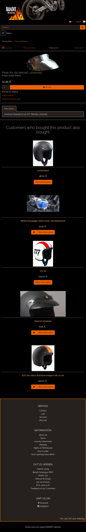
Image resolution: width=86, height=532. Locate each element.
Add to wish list (8, 95)
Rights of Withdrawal (43, 448)
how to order (43, 451)
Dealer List (43, 475)
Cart (43, 414)
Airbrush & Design (43, 479)
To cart (47, 87)
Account (43, 417)
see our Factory (43, 482)
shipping (43, 445)
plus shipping (78, 519)
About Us (43, 435)
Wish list (43, 420)
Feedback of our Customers (43, 488)
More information (43, 182)
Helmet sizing (43, 469)
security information (43, 441)
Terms (43, 438)
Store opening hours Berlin (43, 454)
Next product (79, 48)
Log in (78, 22)
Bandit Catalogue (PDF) (43, 472)
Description (9, 109)
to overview (8, 48)
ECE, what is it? (43, 485)
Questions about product (11, 99)
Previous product (30, 48)
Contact (43, 411)
